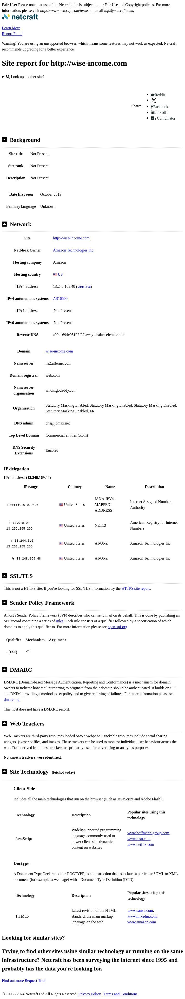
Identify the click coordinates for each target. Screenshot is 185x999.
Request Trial (35, 980)
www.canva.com (140, 910)
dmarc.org (12, 699)
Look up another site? (25, 77)
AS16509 (60, 298)
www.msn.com (139, 839)
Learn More (11, 28)
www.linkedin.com (142, 916)
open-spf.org (117, 627)
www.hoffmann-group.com (148, 833)
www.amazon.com (141, 922)
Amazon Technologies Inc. (73, 250)
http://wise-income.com (71, 238)
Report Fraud (12, 34)
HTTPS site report (136, 588)
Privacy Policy (89, 994)
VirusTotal (84, 286)
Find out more (13, 980)
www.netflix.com (140, 844)
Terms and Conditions (121, 994)
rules (59, 621)
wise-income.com (59, 351)
